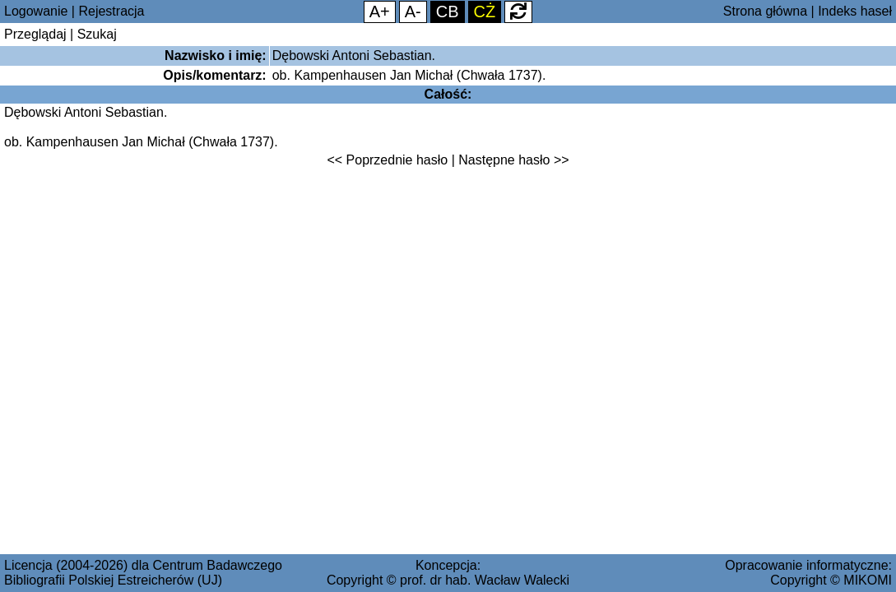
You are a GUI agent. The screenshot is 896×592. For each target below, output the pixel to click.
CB (447, 11)
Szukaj (97, 34)
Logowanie (35, 11)
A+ (379, 11)
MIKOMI (867, 580)
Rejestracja (111, 11)
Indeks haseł (855, 11)
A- (413, 11)
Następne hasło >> (513, 160)
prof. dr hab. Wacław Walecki (484, 580)
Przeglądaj (35, 34)
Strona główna (765, 11)
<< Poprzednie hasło (387, 160)
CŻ (485, 11)
